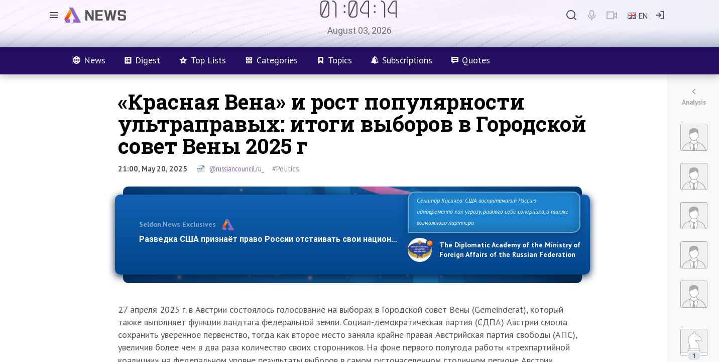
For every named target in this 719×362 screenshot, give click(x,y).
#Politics (285, 168)
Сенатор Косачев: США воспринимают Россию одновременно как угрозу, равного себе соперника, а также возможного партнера (492, 211)
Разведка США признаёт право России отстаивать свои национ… (268, 239)
